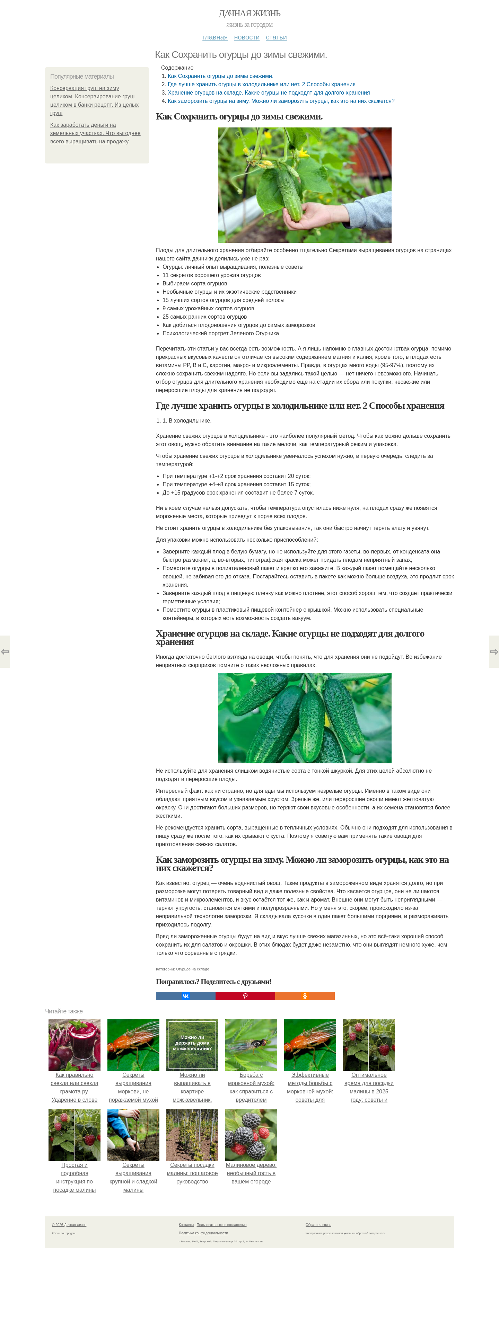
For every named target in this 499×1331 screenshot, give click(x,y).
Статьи (276, 37)
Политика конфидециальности (203, 1233)
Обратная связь (318, 1225)
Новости (247, 37)
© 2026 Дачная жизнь (69, 1225)
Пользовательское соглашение (222, 1225)
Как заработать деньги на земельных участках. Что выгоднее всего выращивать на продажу (95, 133)
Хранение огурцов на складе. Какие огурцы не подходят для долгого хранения (269, 93)
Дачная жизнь (249, 13)
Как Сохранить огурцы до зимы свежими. (220, 76)
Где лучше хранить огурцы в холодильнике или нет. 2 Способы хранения (262, 84)
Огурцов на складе (192, 969)
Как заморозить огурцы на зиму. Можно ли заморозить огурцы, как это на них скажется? (281, 101)
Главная (215, 37)
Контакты (186, 1225)
